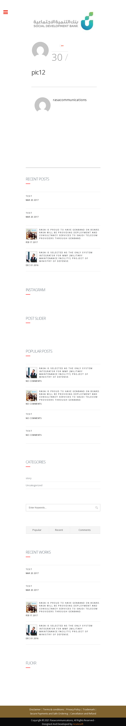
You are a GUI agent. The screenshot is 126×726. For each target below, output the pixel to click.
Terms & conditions (53, 709)
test (29, 213)
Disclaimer (35, 709)
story (29, 478)
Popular (36, 530)
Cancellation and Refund (83, 713)
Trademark (89, 709)
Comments (85, 530)
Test (29, 196)
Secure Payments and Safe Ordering (49, 713)
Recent (59, 530)
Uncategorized (34, 485)
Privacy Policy (73, 709)
